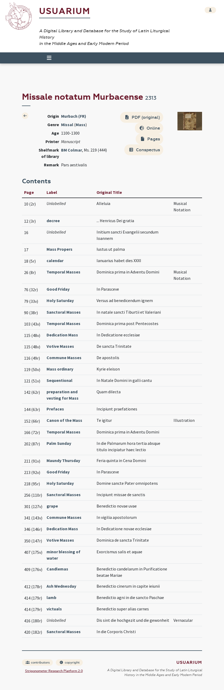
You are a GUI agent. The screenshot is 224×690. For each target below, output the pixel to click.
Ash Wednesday (61, 586)
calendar (55, 260)
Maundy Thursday (63, 460)
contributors (38, 662)
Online (149, 128)
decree (53, 220)
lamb (51, 597)
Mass (80, 124)
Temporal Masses (63, 272)
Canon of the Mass (64, 420)
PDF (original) (142, 117)
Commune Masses (64, 357)
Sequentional (59, 380)
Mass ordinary (60, 369)
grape (52, 506)
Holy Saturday (60, 300)
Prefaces (55, 409)
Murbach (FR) (73, 116)
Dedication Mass (62, 334)
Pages (150, 138)
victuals (54, 608)
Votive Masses (60, 346)
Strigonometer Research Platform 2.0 (54, 671)
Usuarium (64, 11)
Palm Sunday (59, 443)
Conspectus (144, 149)
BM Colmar (71, 150)
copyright (70, 662)
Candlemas (57, 569)
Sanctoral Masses (64, 312)
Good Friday (58, 289)
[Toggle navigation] (46, 57)
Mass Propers (59, 249)
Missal (67, 124)
